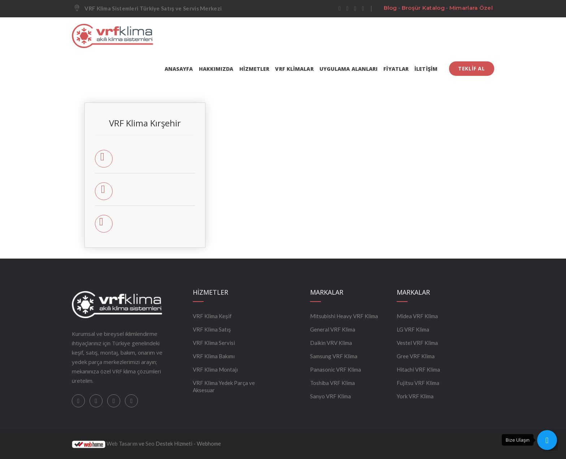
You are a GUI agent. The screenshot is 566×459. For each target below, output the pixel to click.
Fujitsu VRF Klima (418, 383)
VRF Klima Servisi (214, 342)
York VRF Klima (415, 396)
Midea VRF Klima (417, 316)
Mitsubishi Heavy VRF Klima (344, 316)
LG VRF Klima (413, 329)
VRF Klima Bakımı (214, 356)
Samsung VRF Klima (333, 356)
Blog (390, 8)
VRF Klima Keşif (212, 316)
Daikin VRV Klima (331, 342)
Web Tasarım (122, 443)
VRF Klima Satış (212, 329)
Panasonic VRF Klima (335, 369)
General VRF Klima (332, 329)
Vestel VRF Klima (417, 342)
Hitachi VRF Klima (418, 369)
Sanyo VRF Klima (330, 396)
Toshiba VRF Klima (332, 383)
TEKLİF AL (471, 68)
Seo (149, 443)
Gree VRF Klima (416, 356)
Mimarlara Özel (471, 8)
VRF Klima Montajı (215, 369)
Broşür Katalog (423, 8)
